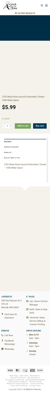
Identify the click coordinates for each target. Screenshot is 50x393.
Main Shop (24, 376)
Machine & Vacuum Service (18, 384)
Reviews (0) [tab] (7, 152)
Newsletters (35, 376)
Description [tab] (7, 141)
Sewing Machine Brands (35, 380)
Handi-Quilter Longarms (17, 382)
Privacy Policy (35, 386)
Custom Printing (36, 384)
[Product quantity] (7, 126)
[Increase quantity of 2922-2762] (11, 126)
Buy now (40, 126)
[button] (42, 5)
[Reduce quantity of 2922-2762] (3, 126)
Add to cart (22, 126)
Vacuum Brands (35, 382)
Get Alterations (34, 378)
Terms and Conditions (19, 386)
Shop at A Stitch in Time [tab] (12, 157)
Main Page (14, 376)
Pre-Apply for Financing (14, 380)
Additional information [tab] (11, 147)
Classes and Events (18, 378)
